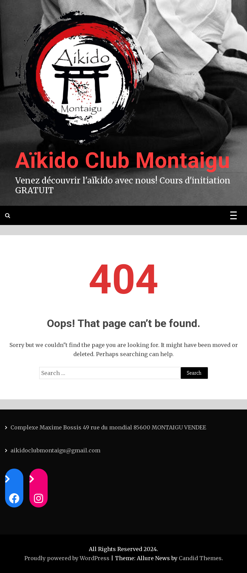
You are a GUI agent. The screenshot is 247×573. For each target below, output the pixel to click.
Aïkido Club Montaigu (122, 160)
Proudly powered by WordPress (67, 558)
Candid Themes (200, 558)
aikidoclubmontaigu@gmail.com (55, 450)
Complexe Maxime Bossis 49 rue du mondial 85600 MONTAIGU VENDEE (108, 427)
